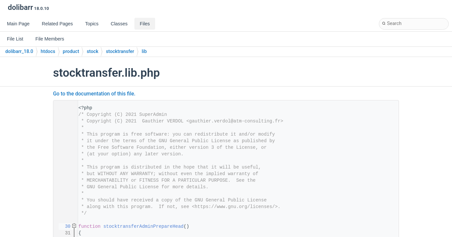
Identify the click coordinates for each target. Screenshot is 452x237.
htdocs (48, 51)
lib (144, 51)
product (71, 51)
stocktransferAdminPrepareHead (143, 226)
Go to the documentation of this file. (94, 94)
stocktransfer (120, 51)
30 (64, 226)
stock (92, 51)
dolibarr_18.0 (19, 51)
